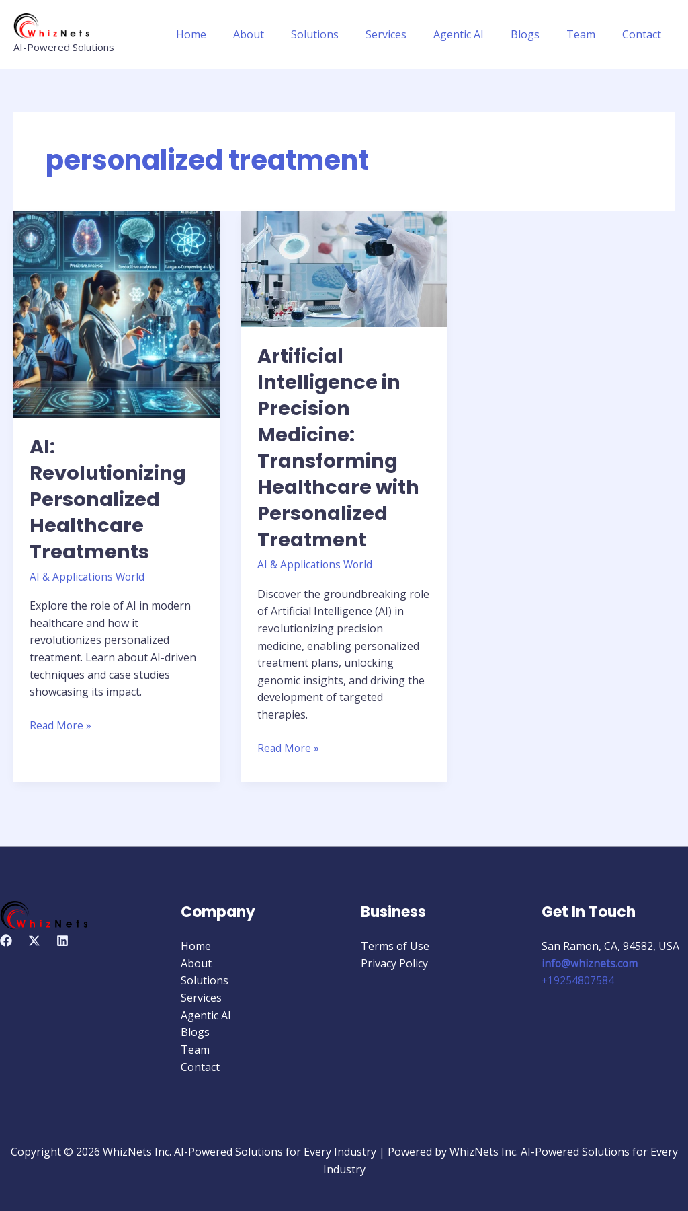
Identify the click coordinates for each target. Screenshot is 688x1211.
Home (231, 34)
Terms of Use (395, 946)
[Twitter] (34, 940)
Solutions (344, 34)
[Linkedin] (62, 940)
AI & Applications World (88, 576)
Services (410, 34)
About (283, 34)
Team (588, 34)
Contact (644, 34)
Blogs (538, 34)
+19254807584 (578, 980)
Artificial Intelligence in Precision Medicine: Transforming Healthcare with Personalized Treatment (340, 448)
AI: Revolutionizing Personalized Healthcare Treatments (110, 499)
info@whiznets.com (590, 962)
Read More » (61, 725)
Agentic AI (477, 34)
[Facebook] (6, 940)
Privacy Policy (394, 962)
